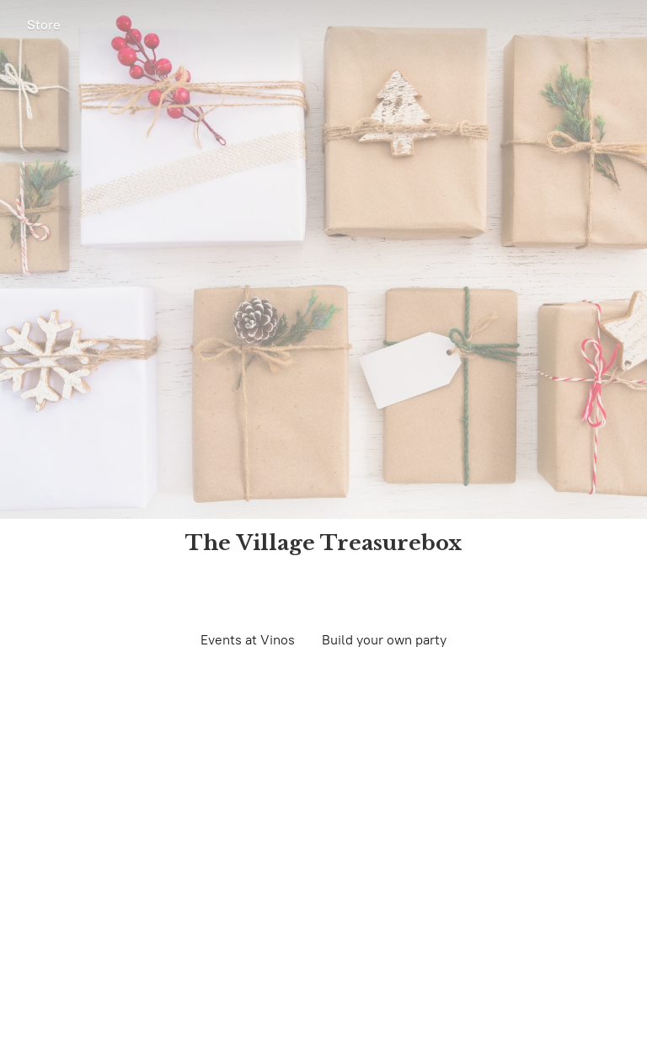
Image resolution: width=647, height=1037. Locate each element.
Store (44, 25)
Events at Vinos (248, 640)
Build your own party (384, 640)
